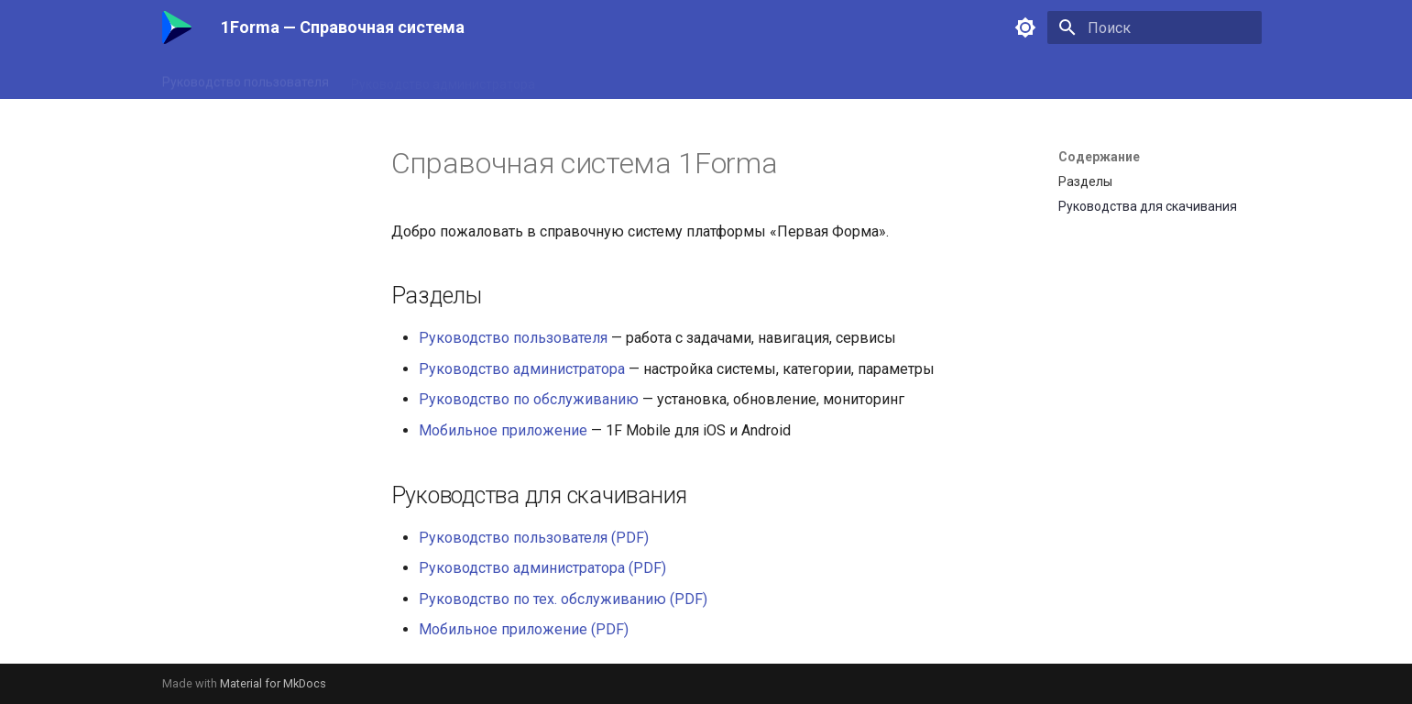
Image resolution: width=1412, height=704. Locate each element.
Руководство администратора (443, 78)
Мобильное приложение (844, 78)
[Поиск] (1154, 27)
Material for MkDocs (273, 683)
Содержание (1099, 156)
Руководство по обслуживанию (652, 78)
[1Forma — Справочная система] (177, 27)
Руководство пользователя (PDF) (534, 537)
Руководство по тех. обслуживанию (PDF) (563, 599)
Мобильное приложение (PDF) (524, 629)
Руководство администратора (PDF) (542, 568)
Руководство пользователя (245, 78)
